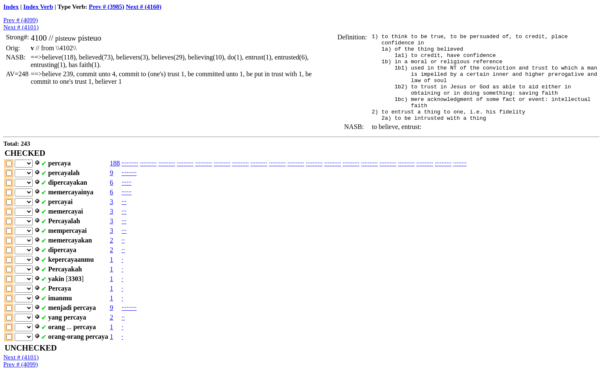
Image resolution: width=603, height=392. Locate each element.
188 (115, 180)
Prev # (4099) (20, 20)
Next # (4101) (21, 27)
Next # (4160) (144, 6)
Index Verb (38, 6)
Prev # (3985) (106, 6)
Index (11, 6)
